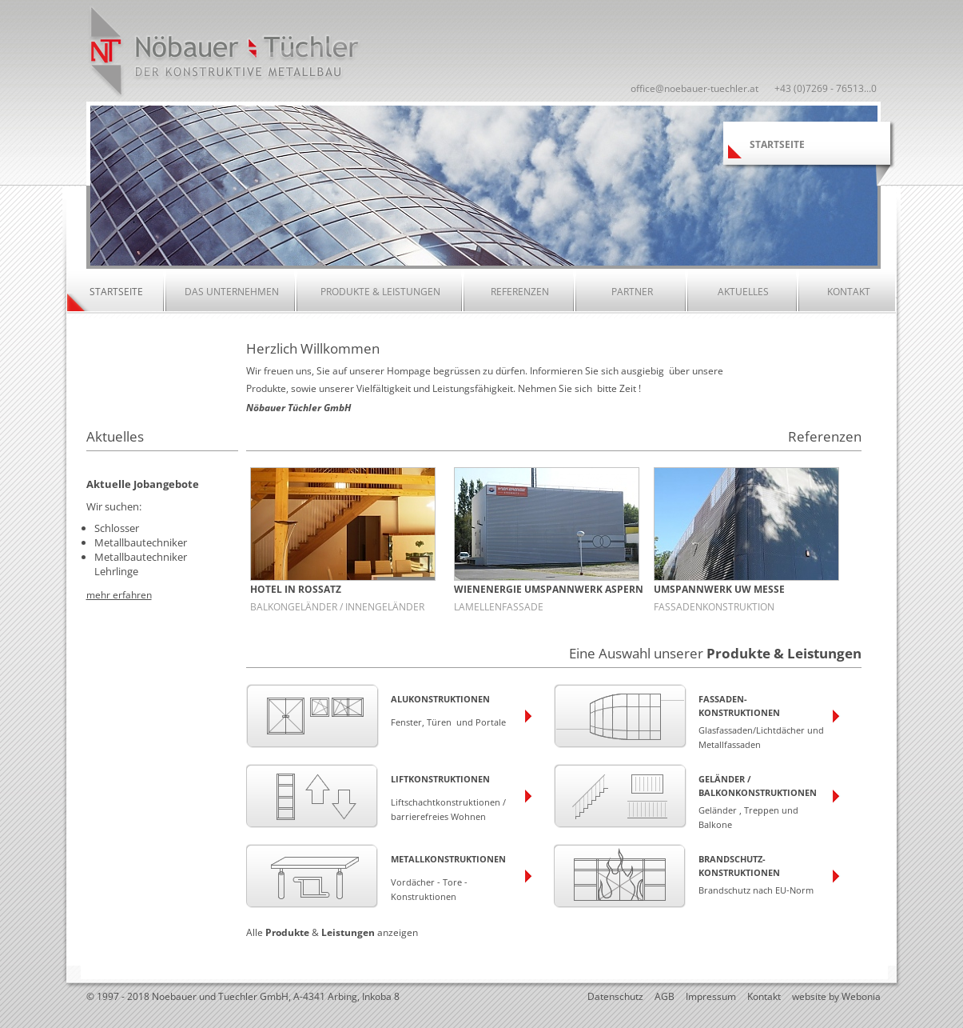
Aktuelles (743, 291)
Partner (632, 291)
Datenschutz (615, 996)
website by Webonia (836, 996)
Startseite (116, 291)
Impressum (711, 996)
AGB (664, 996)
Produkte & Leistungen (380, 291)
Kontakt (848, 291)
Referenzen (520, 291)
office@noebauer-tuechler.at (694, 88)
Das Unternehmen (232, 291)
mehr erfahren (119, 593)
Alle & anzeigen (332, 932)
